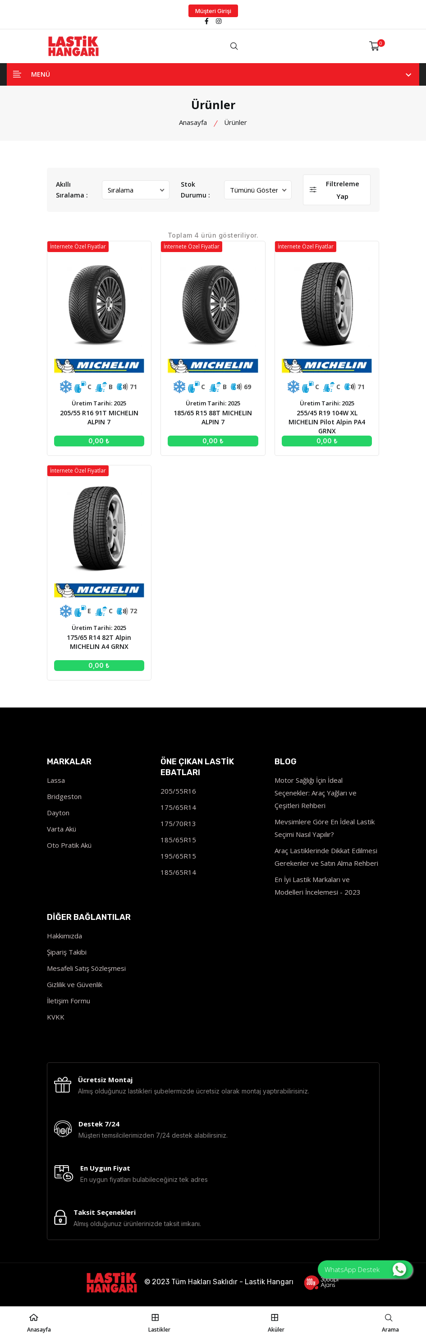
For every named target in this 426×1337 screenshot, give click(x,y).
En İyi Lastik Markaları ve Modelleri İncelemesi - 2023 (318, 885)
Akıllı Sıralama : (72, 189)
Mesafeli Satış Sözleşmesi (86, 968)
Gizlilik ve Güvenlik (74, 984)
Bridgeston (64, 796)
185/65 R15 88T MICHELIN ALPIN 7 (213, 418)
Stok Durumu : (195, 189)
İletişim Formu (68, 1000)
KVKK (55, 1016)
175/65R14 (178, 807)
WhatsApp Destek (365, 1269)
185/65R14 (178, 872)
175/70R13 (178, 823)
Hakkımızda (64, 935)
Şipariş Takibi (67, 951)
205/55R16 (178, 790)
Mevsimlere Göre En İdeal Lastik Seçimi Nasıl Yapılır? (325, 828)
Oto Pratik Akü (69, 845)
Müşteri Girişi (213, 10)
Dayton (58, 812)
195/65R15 (178, 855)
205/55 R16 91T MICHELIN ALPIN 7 (99, 418)
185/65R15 (178, 839)
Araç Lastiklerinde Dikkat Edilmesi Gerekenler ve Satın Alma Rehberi (326, 857)
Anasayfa (193, 122)
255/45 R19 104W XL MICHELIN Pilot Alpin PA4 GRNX (327, 422)
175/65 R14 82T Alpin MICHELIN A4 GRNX (99, 641)
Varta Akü (61, 828)
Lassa (56, 780)
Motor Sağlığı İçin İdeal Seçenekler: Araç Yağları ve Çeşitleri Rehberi (316, 793)
